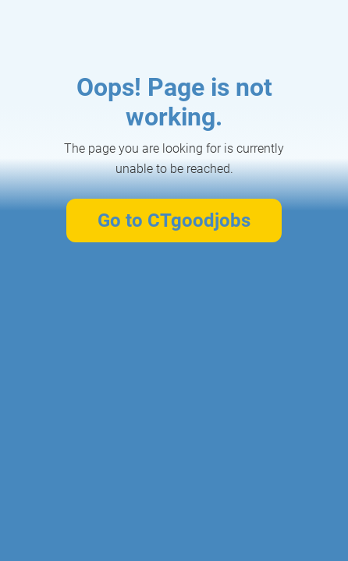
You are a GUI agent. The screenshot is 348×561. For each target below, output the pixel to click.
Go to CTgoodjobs (174, 220)
